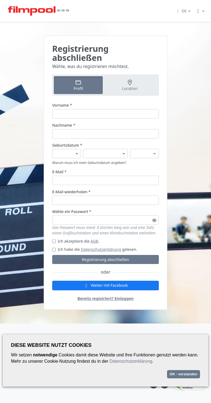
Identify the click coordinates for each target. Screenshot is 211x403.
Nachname (63, 125)
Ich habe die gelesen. (94, 249)
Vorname (62, 105)
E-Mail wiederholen (71, 191)
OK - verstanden (183, 374)
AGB (94, 241)
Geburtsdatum (67, 145)
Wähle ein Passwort (71, 211)
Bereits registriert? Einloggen (105, 298)
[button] (183, 10)
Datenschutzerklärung (101, 249)
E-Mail (59, 171)
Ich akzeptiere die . (75, 241)
